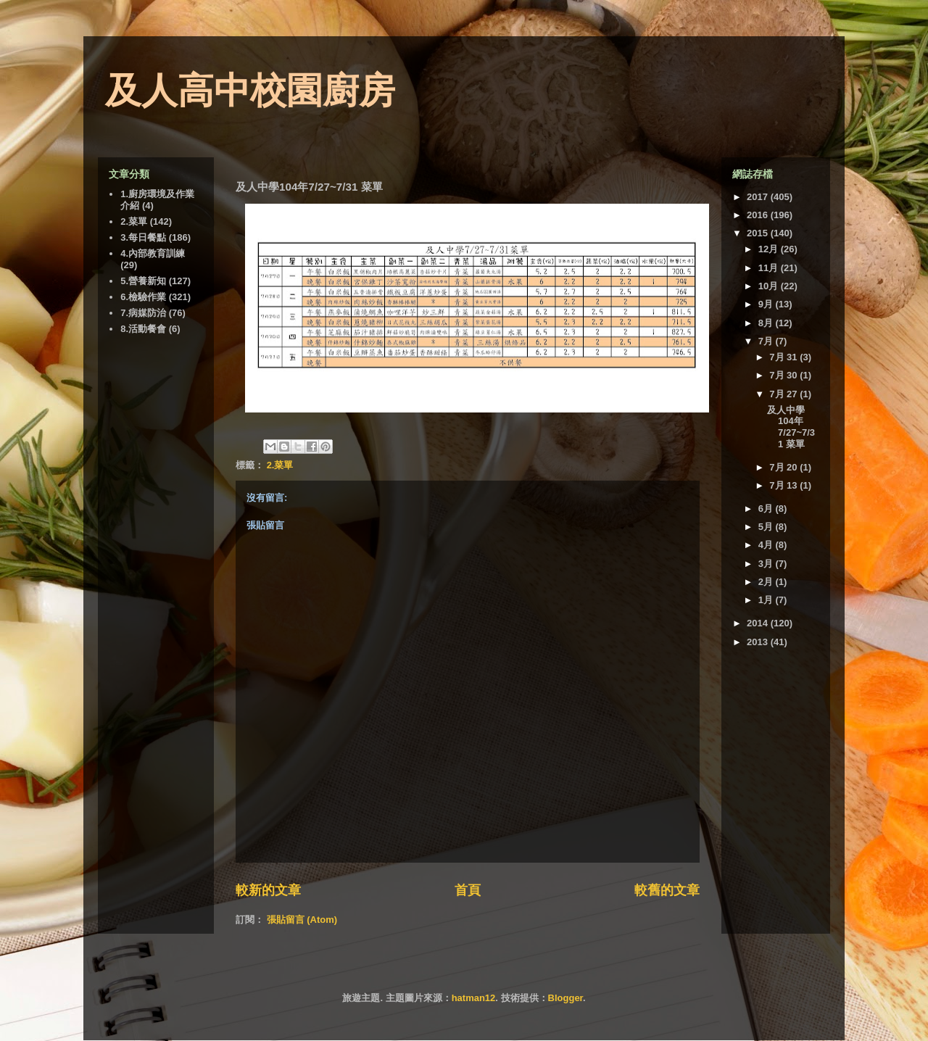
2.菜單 (280, 465)
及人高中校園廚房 (250, 90)
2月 (767, 581)
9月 (767, 304)
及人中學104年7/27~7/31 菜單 (791, 427)
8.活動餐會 (143, 328)
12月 (769, 249)
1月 (767, 599)
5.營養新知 (143, 280)
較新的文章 (268, 890)
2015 (759, 233)
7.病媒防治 (143, 312)
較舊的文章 (667, 890)
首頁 (468, 890)
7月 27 (784, 394)
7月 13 (784, 485)
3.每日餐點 (143, 237)
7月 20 (784, 467)
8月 (767, 323)
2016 (759, 215)
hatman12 (474, 997)
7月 (767, 341)
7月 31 (784, 357)
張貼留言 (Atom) (302, 919)
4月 (767, 544)
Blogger (565, 997)
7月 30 (784, 375)
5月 (767, 526)
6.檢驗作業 (143, 296)
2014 (759, 623)
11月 (769, 267)
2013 (759, 641)
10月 (769, 286)
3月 (767, 563)
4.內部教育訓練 (152, 253)
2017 (759, 196)
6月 (767, 508)
